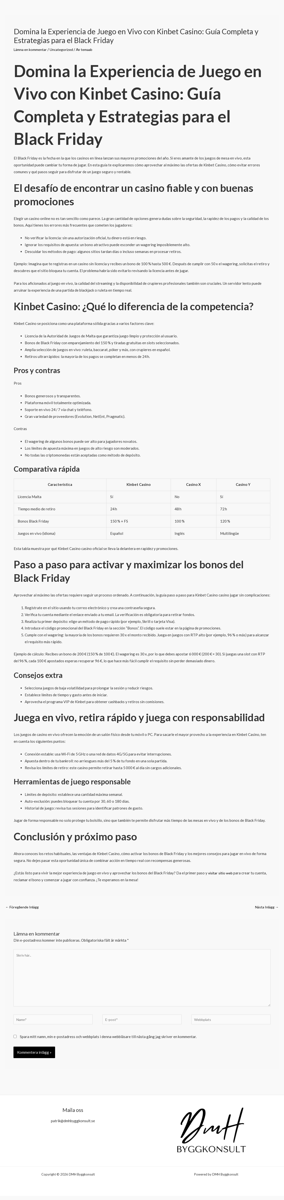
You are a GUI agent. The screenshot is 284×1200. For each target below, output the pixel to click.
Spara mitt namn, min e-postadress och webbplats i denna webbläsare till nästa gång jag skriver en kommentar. (108, 1040)
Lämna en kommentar (31, 49)
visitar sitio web (221, 873)
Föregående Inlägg (23, 907)
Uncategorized (63, 49)
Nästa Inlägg (266, 907)
